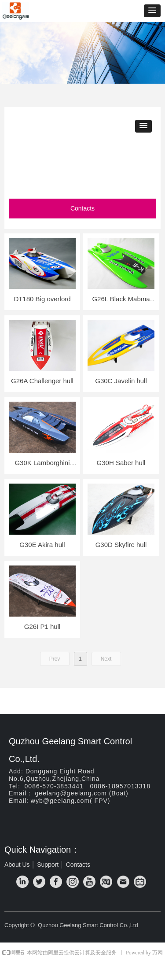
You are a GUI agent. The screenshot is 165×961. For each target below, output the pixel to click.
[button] (152, 10)
